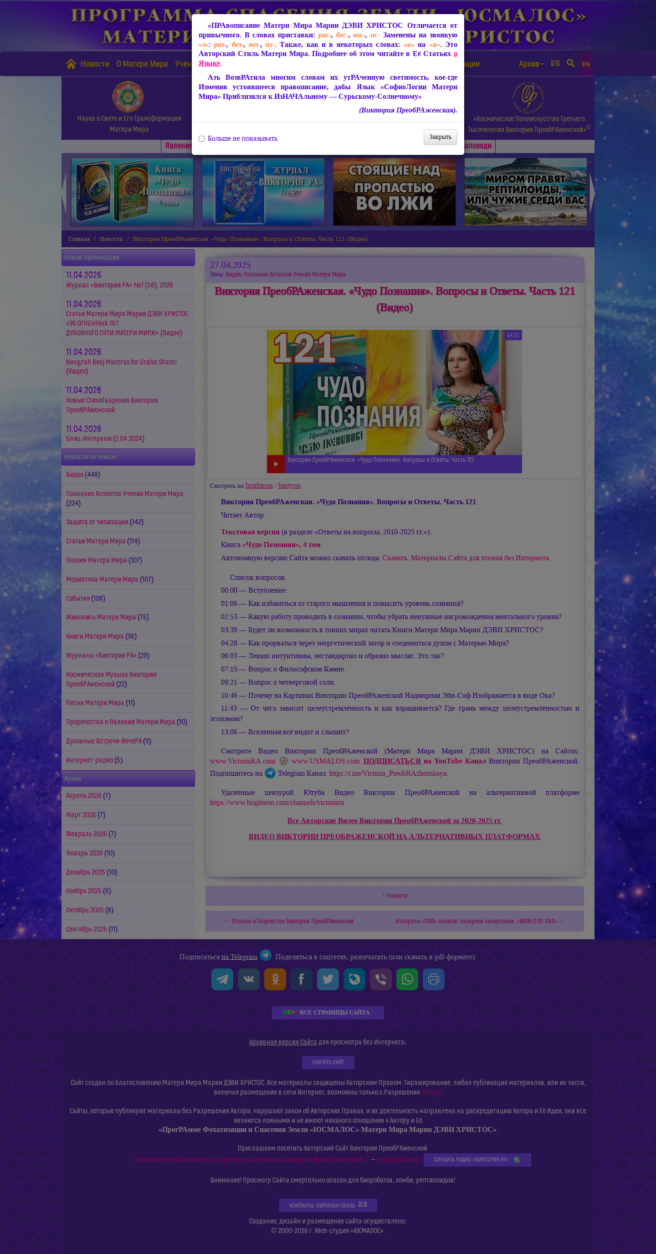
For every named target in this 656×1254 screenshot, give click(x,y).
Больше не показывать (238, 138)
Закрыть (440, 137)
